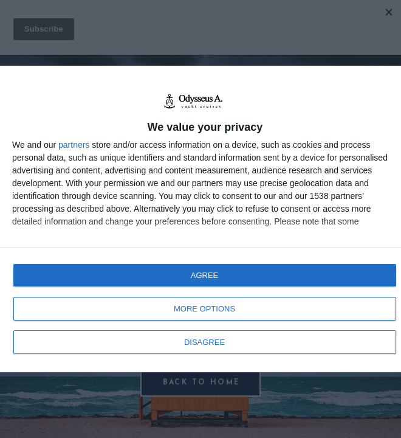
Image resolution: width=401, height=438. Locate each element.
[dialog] (200, 219)
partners (73, 145)
